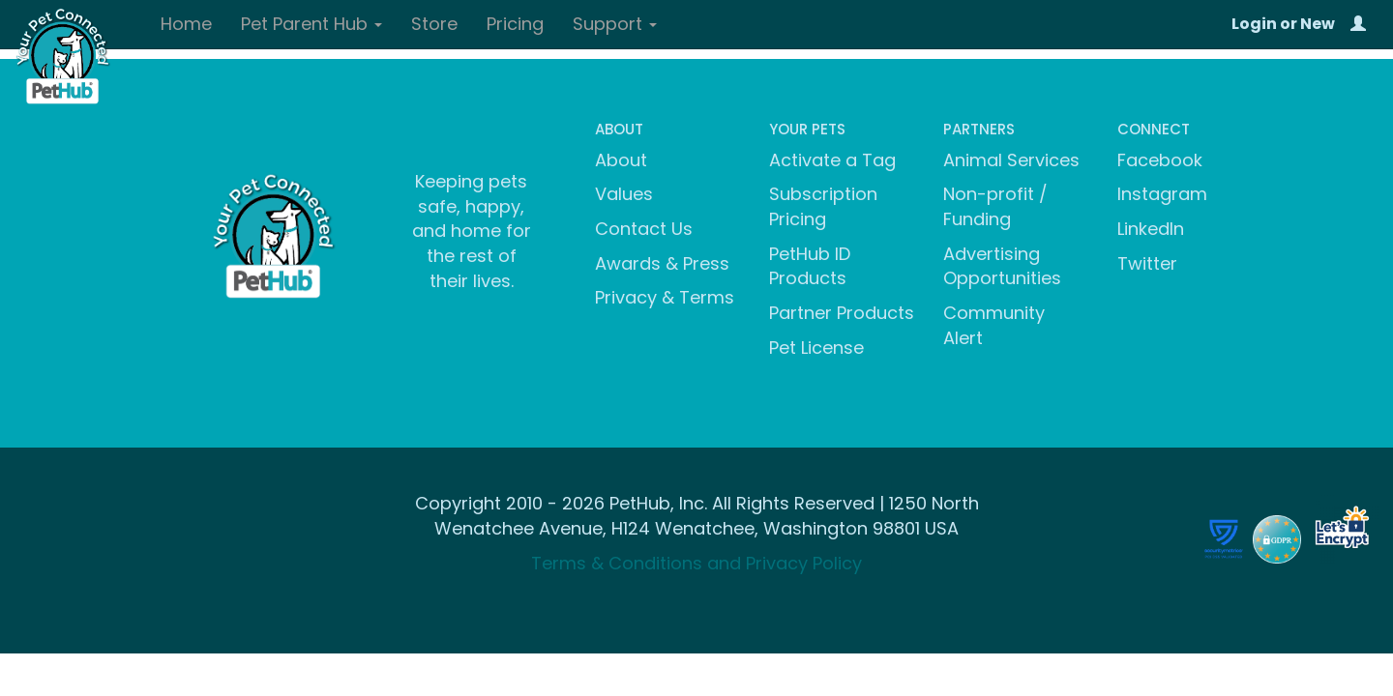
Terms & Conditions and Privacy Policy (696, 563)
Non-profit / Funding (995, 206)
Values (624, 194)
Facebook (1159, 160)
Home (186, 24)
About (621, 160)
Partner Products (841, 313)
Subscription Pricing (823, 206)
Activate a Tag (832, 160)
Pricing (515, 24)
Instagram (1162, 194)
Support (615, 24)
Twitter (1147, 263)
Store (434, 24)
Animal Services (1011, 160)
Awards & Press (662, 263)
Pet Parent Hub (311, 24)
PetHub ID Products (809, 266)
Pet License (816, 347)
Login (1254, 24)
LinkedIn (1150, 229)
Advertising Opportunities (1002, 266)
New (1317, 24)
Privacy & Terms (664, 297)
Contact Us (644, 229)
